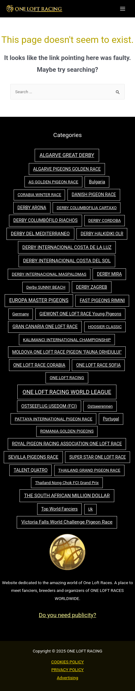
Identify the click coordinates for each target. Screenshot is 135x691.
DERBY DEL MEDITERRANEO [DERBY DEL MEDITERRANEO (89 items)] (40, 233)
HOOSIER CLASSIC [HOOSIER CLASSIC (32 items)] (105, 326)
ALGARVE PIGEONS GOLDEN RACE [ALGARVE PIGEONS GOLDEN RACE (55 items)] (67, 169)
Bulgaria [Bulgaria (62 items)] (97, 181)
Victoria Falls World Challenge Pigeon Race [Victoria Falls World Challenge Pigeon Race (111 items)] (66, 522)
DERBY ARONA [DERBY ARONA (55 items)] (31, 207)
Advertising (67, 677)
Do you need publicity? (67, 615)
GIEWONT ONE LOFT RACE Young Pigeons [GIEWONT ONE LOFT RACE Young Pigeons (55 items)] (80, 313)
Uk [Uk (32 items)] (90, 509)
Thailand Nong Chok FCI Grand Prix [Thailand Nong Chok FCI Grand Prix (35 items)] (66, 482)
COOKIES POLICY (67, 661)
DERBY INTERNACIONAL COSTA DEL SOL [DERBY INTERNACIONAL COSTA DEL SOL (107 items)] (67, 260)
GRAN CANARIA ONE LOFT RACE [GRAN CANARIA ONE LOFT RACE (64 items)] (44, 326)
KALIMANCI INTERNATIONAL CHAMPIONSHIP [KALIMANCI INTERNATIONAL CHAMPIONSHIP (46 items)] (67, 339)
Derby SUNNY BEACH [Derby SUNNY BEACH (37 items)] (45, 287)
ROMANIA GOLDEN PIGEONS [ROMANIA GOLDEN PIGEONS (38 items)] (67, 431)
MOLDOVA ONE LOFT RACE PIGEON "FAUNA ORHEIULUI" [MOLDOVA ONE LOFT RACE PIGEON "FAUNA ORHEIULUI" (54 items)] (67, 352)
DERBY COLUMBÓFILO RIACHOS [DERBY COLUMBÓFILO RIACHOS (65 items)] (45, 220)
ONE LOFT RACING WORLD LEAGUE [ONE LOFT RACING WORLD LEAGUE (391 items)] (67, 392)
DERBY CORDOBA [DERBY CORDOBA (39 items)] (104, 220)
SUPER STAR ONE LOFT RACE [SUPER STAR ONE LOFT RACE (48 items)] (97, 457)
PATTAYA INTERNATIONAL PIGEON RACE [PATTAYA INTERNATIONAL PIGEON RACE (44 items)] (53, 418)
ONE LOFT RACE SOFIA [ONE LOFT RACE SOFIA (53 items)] (98, 365)
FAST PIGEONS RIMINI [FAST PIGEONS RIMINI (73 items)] (102, 300)
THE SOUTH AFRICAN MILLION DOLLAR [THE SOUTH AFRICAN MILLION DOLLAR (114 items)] (67, 495)
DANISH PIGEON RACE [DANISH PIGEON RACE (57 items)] (94, 194)
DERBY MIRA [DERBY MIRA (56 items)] (109, 274)
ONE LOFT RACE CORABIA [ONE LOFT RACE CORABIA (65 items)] (39, 365)
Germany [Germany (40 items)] (20, 314)
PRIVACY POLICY (67, 669)
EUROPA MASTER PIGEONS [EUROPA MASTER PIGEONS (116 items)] (38, 300)
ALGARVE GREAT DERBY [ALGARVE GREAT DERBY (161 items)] (67, 155)
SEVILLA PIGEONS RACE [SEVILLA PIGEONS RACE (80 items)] (33, 457)
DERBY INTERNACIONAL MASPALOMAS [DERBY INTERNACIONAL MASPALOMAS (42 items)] (49, 274)
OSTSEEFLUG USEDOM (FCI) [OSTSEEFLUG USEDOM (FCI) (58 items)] (49, 406)
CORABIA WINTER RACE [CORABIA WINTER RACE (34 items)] (39, 194)
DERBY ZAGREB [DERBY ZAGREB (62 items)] (91, 287)
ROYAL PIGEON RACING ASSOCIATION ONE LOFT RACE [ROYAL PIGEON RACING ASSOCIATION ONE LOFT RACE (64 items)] (67, 443)
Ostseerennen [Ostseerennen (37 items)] (100, 406)
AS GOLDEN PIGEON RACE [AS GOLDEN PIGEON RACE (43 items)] (53, 181)
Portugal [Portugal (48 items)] (111, 418)
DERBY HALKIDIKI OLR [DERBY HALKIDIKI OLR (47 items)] (102, 233)
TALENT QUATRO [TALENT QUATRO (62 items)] (30, 470)
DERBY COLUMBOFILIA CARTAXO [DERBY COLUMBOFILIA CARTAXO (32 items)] (87, 207)
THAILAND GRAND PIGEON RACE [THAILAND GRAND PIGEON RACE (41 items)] (89, 470)
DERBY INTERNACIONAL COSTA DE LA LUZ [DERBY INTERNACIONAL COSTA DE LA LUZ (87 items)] (66, 247)
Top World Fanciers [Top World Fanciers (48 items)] (59, 508)
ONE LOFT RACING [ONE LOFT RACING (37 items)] (67, 377)
